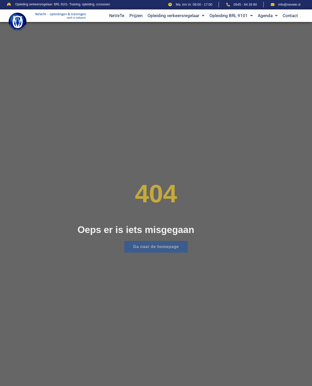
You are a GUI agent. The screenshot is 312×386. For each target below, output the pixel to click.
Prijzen (135, 15)
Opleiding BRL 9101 (231, 15)
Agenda (267, 15)
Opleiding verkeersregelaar (176, 15)
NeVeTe (116, 15)
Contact (290, 15)
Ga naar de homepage (156, 246)
